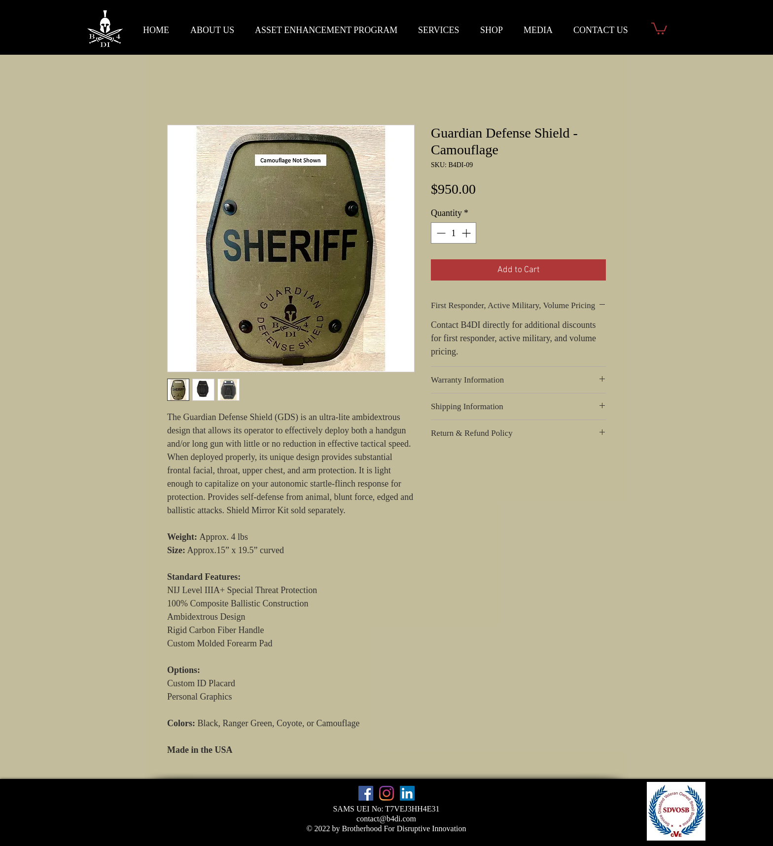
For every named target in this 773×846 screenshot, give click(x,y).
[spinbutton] (453, 233)
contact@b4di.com (386, 818)
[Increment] (467, 233)
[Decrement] (440, 233)
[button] (659, 28)
